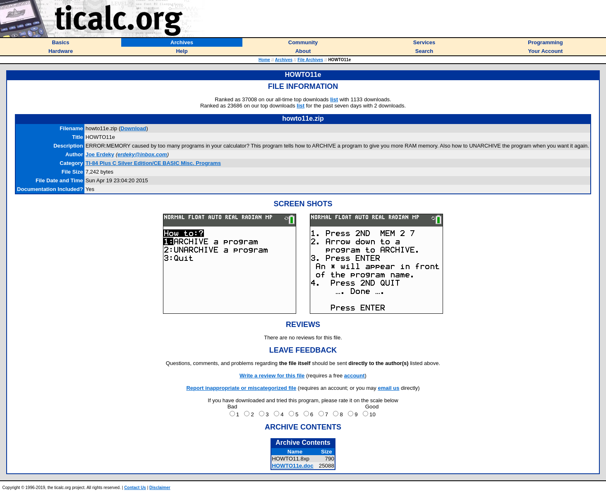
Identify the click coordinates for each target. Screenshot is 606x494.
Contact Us (135, 487)
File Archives (310, 59)
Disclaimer (159, 487)
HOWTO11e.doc (292, 466)
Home (264, 59)
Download (133, 128)
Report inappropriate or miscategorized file (241, 388)
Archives (283, 59)
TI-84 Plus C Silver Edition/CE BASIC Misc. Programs (153, 163)
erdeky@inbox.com (142, 154)
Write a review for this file (272, 375)
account (354, 375)
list (334, 99)
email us (388, 388)
